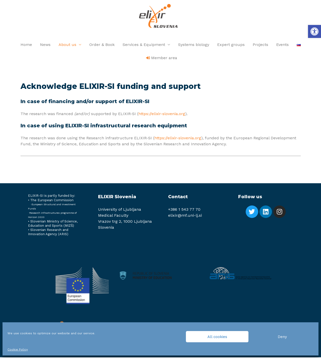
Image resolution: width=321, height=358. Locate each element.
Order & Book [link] (102, 45)
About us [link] (67, 45)
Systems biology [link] (193, 45)
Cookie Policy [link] (18, 349)
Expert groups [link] (231, 45)
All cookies (217, 337)
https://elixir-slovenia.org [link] (161, 114)
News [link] (45, 45)
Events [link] (282, 45)
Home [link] (26, 45)
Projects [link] (260, 45)
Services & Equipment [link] (144, 45)
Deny (282, 337)
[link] (314, 31)
